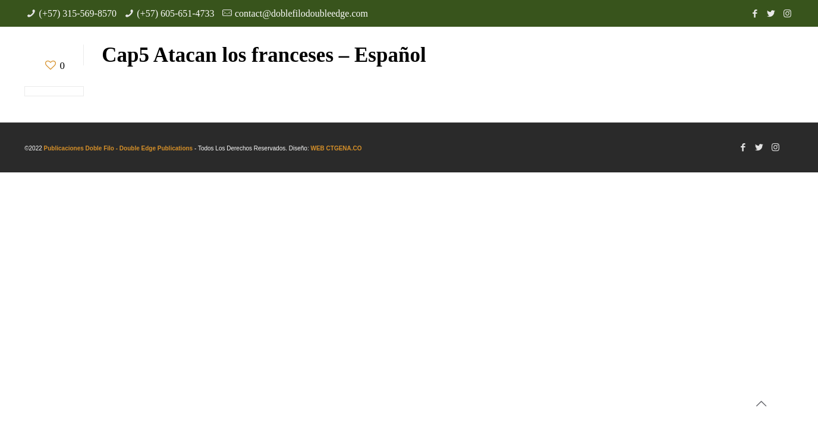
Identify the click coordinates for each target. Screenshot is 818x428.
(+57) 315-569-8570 (78, 13)
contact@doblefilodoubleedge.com (301, 13)
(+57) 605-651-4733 (175, 13)
